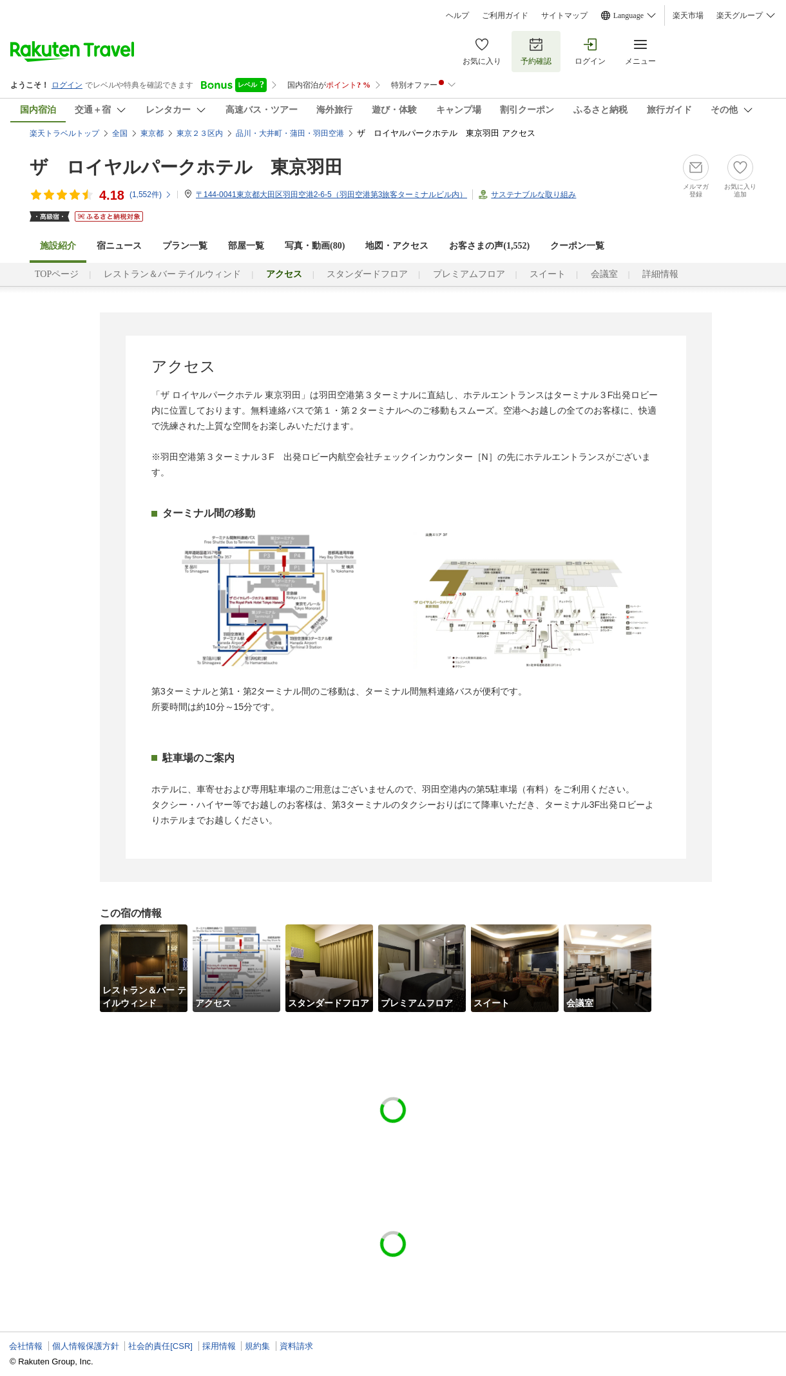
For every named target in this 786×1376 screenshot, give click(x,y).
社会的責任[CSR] (160, 1346)
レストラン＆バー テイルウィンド (173, 274)
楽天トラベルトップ (64, 133)
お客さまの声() (489, 246)
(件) (150, 194)
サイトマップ (564, 15)
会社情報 (26, 1346)
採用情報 (219, 1346)
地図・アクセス (396, 246)
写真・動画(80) (315, 246)
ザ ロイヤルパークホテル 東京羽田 (186, 167)
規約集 (257, 1346)
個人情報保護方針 (85, 1346)
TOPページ (57, 274)
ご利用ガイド (505, 15)
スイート (548, 274)
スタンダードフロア (367, 274)
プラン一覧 (184, 246)
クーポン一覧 (577, 246)
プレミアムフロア (469, 274)
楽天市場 (688, 15)
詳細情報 (660, 274)
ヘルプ (457, 15)
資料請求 (296, 1346)
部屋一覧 (246, 246)
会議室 (604, 274)
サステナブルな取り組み (533, 194)
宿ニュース (119, 246)
